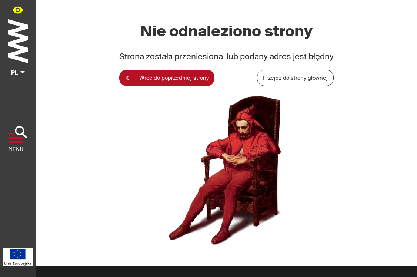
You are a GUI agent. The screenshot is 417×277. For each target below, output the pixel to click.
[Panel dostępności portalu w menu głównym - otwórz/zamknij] (18, 10)
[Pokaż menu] (18, 139)
